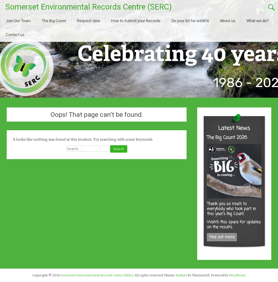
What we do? (258, 20)
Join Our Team (18, 20)
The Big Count (54, 20)
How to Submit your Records (136, 20)
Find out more (221, 237)
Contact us (15, 34)
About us (227, 20)
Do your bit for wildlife (190, 20)
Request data (88, 20)
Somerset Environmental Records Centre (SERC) (88, 7)
